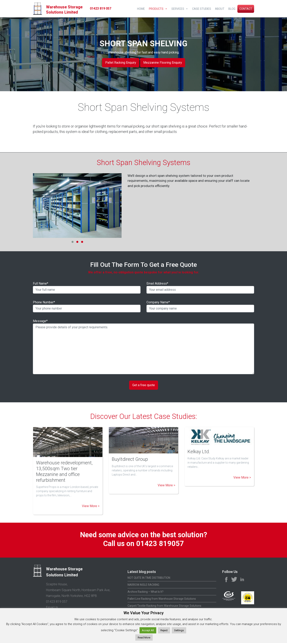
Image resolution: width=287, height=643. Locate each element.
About (219, 8)
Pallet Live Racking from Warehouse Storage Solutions (162, 598)
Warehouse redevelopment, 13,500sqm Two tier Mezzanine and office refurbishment (64, 471)
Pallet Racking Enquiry (120, 62)
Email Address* (200, 288)
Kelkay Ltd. (199, 451)
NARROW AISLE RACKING (143, 584)
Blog (231, 8)
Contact (245, 8)
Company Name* (200, 306)
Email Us (52, 607)
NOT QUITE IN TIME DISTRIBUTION (149, 577)
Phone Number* (87, 306)
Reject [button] (164, 630)
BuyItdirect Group (130, 459)
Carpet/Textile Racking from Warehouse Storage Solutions (164, 605)
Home (141, 8)
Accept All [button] (148, 630)
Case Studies (201, 8)
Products (156, 8)
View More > (90, 506)
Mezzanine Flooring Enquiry (162, 62)
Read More (144, 637)
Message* (143, 346)
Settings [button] (179, 630)
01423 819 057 (100, 8)
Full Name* (87, 288)
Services (177, 8)
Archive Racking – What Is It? (145, 591)
